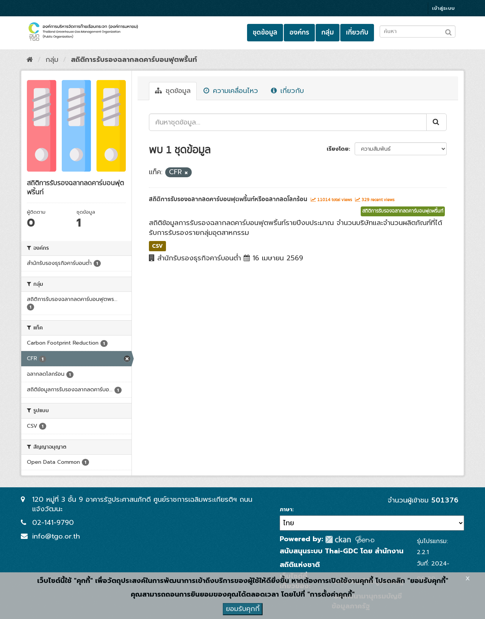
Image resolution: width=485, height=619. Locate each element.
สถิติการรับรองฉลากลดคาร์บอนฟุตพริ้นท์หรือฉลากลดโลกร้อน (228, 199)
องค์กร (299, 32)
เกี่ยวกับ (357, 32)
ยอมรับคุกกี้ (243, 608)
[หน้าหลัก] (30, 59)
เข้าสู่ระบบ (443, 8)
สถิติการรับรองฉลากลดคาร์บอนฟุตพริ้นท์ (134, 59)
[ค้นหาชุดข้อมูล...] (288, 122)
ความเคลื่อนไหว (230, 90)
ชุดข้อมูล (265, 32)
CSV (157, 246)
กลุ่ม (327, 32)
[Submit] (436, 122)
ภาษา (286, 509)
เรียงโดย (338, 149)
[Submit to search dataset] (448, 31)
